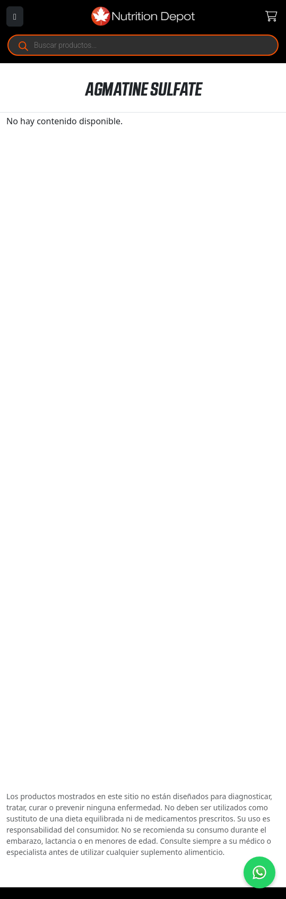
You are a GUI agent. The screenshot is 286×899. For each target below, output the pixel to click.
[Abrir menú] (14, 16)
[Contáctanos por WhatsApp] (259, 872)
